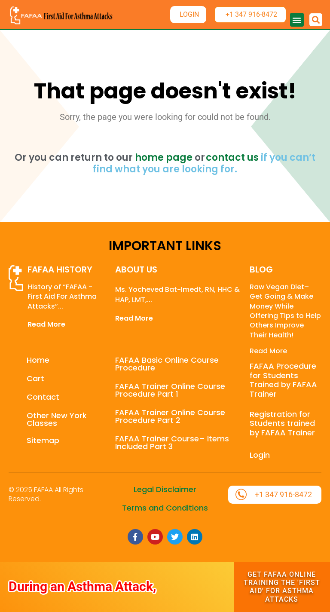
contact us (232, 157)
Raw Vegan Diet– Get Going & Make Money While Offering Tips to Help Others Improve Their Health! (285, 311)
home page (163, 157)
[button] (297, 20)
